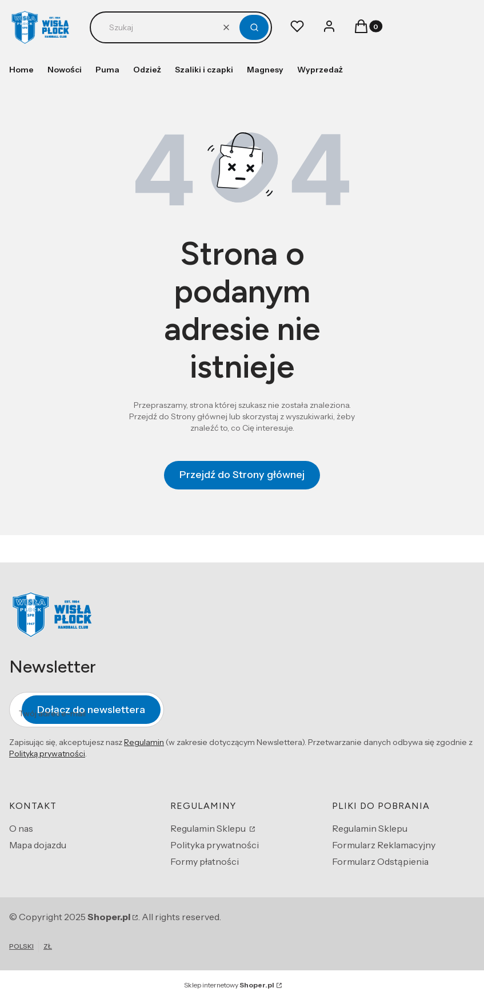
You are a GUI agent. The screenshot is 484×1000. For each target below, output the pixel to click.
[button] (254, 27)
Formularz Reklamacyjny (383, 845)
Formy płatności (204, 861)
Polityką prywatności (47, 753)
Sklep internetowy (229, 985)
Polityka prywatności (214, 845)
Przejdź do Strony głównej (242, 474)
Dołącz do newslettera (91, 709)
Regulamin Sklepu (208, 828)
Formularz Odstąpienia (380, 861)
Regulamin (144, 742)
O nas (21, 828)
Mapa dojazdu (37, 845)
